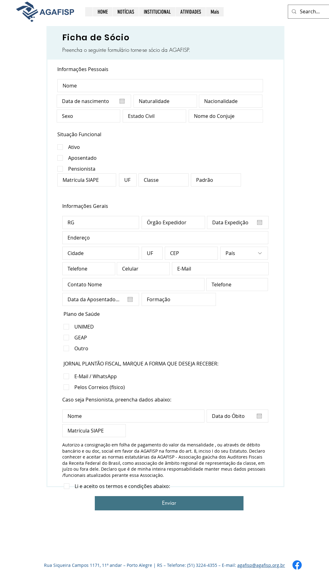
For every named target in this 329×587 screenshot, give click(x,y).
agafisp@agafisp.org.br (261, 565)
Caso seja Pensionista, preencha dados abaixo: (116, 399)
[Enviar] (169, 503)
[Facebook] (297, 565)
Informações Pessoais (82, 69)
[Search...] (314, 11)
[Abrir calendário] (122, 101)
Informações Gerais (85, 206)
